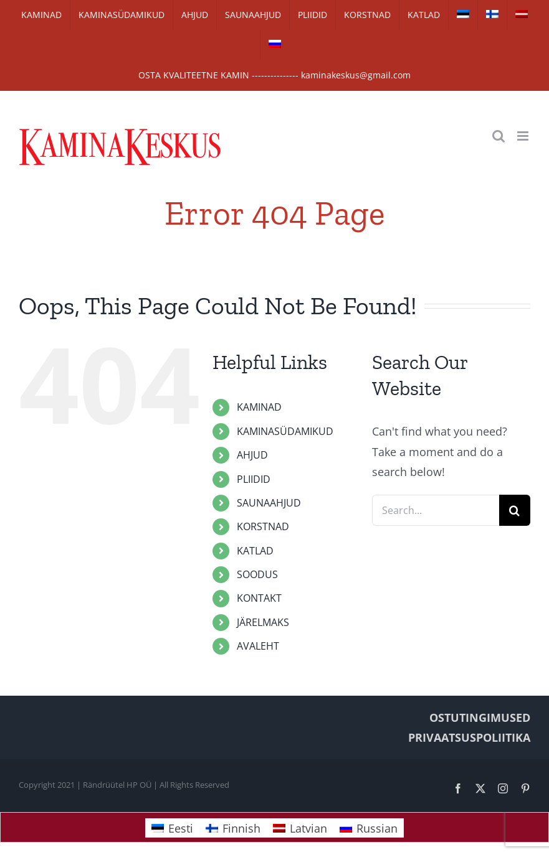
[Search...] (435, 510)
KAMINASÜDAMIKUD (285, 431)
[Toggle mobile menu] (523, 135)
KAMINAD (259, 407)
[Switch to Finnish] (492, 15)
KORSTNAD (263, 526)
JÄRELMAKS (263, 622)
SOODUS (257, 574)
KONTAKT (259, 598)
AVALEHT (258, 646)
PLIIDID (253, 479)
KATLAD (255, 551)
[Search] (514, 510)
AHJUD (252, 455)
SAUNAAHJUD (269, 503)
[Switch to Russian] (274, 45)
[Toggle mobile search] (498, 135)
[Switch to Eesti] (172, 828)
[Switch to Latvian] (521, 15)
